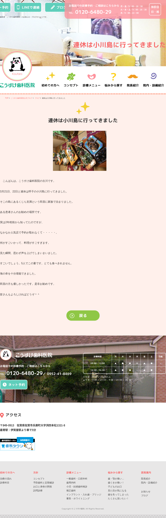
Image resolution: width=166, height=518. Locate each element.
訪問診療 (37, 490)
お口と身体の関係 (42, 486)
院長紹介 (133, 79)
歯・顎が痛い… (116, 478)
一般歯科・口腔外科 (76, 478)
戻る (83, 315)
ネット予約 (14, 384)
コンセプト (39, 478)
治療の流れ (6, 478)
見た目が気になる (117, 490)
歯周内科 (71, 482)
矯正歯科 (71, 490)
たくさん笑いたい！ (118, 498)
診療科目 (4, 482)
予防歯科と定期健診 (43, 482)
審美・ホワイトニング (78, 498)
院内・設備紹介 (153, 79)
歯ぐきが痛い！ (116, 482)
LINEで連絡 (28, 7)
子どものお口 (115, 486)
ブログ (58, 7)
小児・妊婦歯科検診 (76, 486)
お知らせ (145, 491)
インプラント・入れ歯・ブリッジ (83, 494)
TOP (6, 98)
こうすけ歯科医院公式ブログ (21, 98)
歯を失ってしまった (118, 494)
